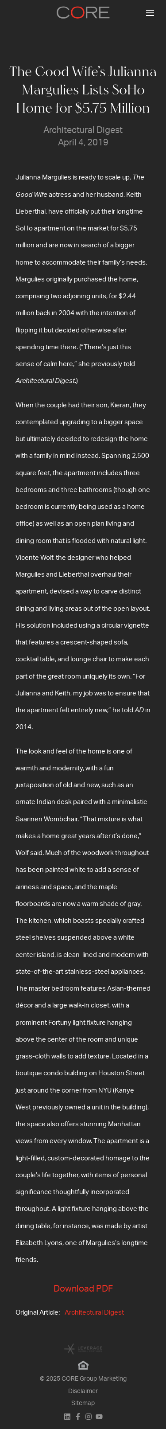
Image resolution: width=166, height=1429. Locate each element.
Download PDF (83, 1289)
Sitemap (83, 1403)
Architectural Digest (94, 1312)
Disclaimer (83, 1391)
